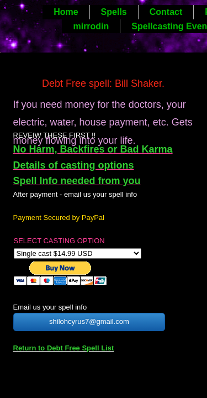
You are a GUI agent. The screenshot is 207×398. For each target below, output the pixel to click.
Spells (114, 12)
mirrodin (91, 26)
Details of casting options (73, 165)
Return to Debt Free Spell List (63, 348)
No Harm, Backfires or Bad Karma (93, 149)
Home (66, 12)
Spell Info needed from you (77, 180)
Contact (166, 12)
